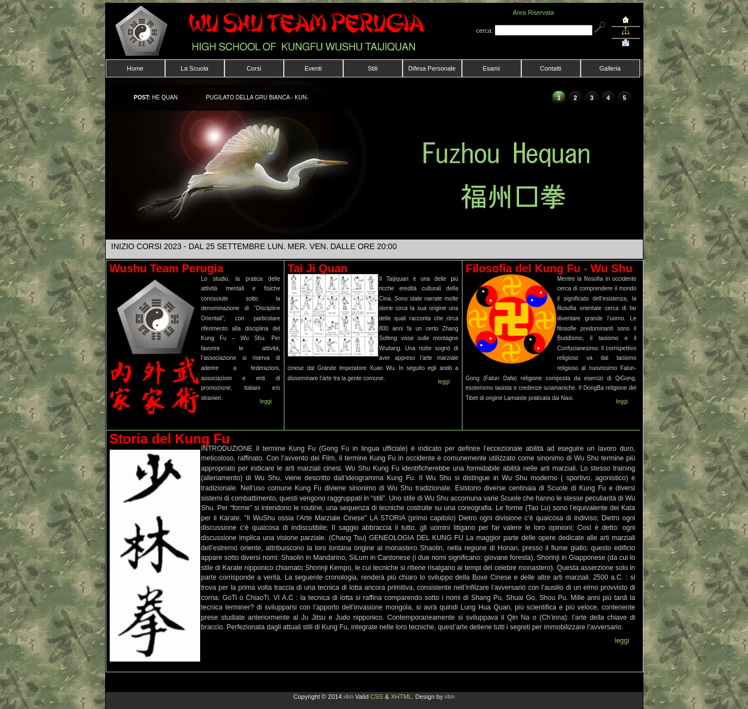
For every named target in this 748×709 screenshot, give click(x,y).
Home (135, 68)
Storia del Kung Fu (170, 438)
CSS (376, 696)
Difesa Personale (432, 68)
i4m (349, 696)
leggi (266, 401)
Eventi (313, 68)
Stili (372, 68)
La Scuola (195, 68)
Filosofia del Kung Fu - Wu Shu (549, 268)
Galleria (610, 68)
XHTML (401, 696)
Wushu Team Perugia (167, 268)
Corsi (254, 68)
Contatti (550, 68)
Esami (491, 68)
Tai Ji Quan (318, 268)
